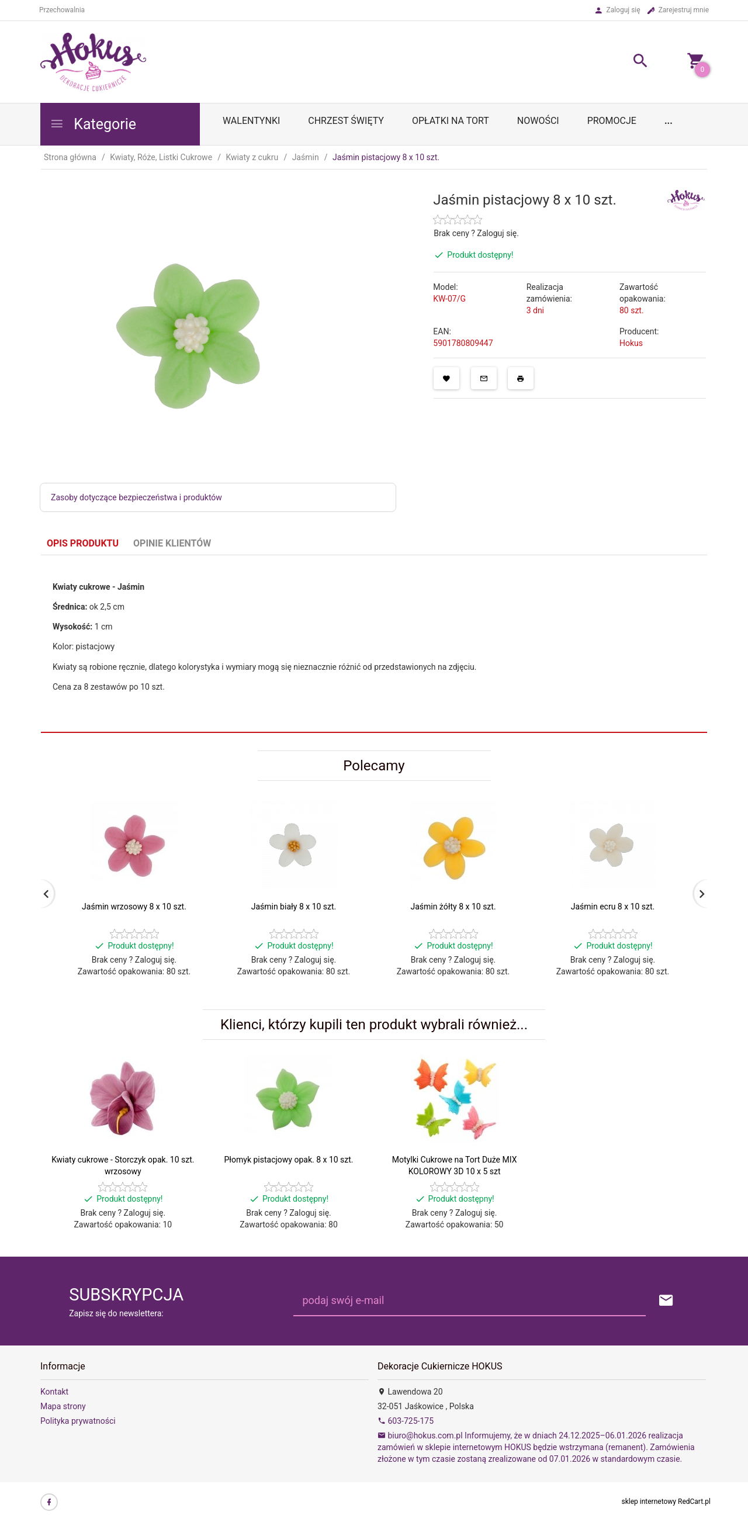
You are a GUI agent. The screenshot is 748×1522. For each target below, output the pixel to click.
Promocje (611, 120)
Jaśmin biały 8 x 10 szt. (294, 906)
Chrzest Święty (346, 120)
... (668, 120)
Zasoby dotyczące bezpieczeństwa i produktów (136, 497)
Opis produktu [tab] (83, 543)
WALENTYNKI (251, 120)
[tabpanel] (374, 644)
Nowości (538, 120)
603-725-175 (406, 1421)
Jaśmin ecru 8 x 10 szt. (613, 906)
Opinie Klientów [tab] (172, 543)
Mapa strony (63, 1406)
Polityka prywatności (78, 1421)
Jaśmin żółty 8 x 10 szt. (453, 906)
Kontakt (54, 1391)
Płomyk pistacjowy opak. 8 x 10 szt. (288, 1159)
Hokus (631, 343)
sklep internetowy (649, 1501)
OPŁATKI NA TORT (450, 120)
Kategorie (93, 124)
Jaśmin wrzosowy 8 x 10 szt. (134, 906)
